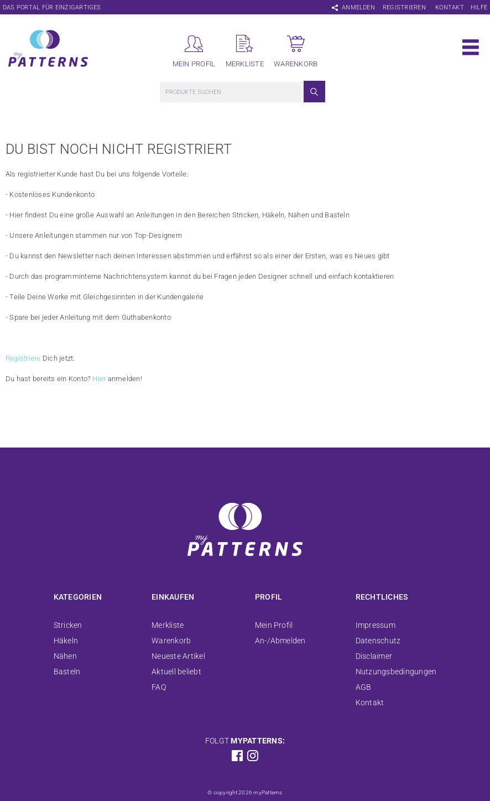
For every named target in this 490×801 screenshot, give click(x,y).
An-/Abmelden (280, 640)
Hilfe (479, 7)
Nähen (65, 656)
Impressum (375, 625)
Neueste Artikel (178, 656)
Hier (99, 379)
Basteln (67, 671)
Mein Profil (274, 625)
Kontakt (449, 7)
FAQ (159, 687)
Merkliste (168, 625)
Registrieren (404, 7)
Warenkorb (171, 640)
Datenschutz (378, 640)
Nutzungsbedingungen (396, 671)
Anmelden (358, 7)
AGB (364, 687)
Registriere (23, 358)
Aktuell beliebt (176, 671)
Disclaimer (374, 656)
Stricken (68, 625)
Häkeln (66, 640)
